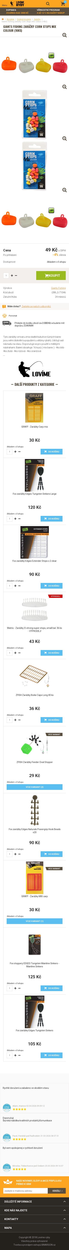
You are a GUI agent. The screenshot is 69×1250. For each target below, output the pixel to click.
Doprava (17, 11)
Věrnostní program (51, 11)
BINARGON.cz (49, 1245)
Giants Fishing (58, 288)
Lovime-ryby (17, 4)
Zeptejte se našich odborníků (36, 306)
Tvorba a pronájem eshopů (27, 1245)
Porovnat (13, 315)
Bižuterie (10, 19)
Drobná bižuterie (24, 19)
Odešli (56, 1191)
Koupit (54, 276)
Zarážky (37, 19)
